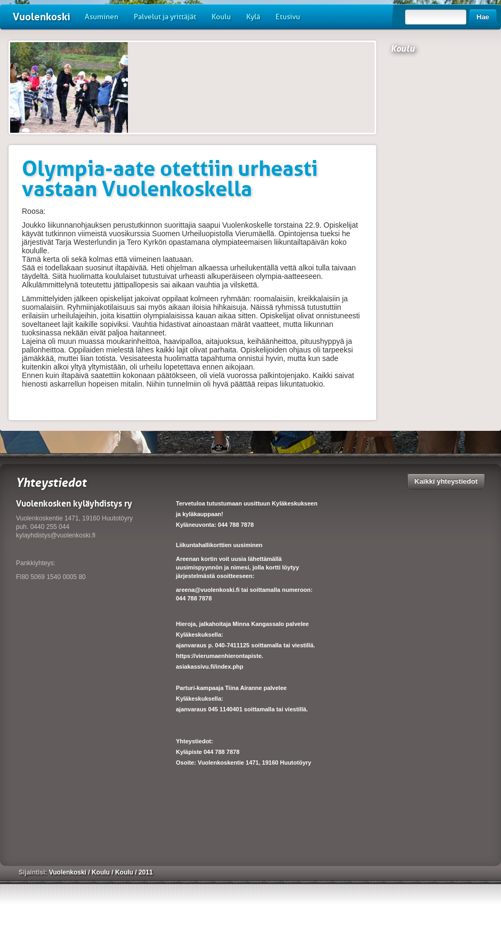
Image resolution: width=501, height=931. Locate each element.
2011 (146, 872)
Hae (482, 17)
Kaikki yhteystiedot (446, 481)
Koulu (221, 16)
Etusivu (288, 16)
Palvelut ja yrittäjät (165, 16)
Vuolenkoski (41, 17)
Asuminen (101, 16)
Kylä (253, 16)
